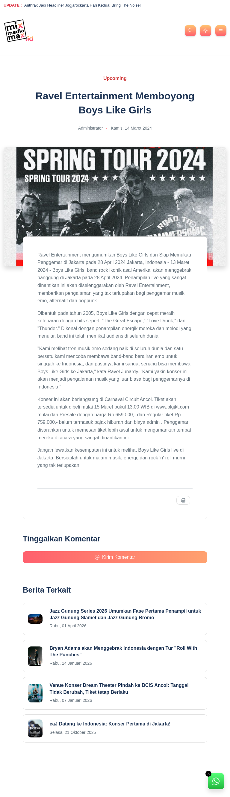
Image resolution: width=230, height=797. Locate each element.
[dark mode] (205, 30)
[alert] (216, 781)
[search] (190, 30)
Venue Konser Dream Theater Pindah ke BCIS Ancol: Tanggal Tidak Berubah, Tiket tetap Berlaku (119, 688)
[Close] (208, 774)
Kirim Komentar (115, 557)
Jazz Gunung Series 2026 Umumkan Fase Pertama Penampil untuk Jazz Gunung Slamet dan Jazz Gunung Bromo (125, 614)
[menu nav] (220, 30)
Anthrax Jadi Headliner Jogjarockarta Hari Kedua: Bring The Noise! (82, 5)
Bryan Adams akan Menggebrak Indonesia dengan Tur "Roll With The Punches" (123, 651)
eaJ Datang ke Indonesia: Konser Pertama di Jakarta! (110, 723)
